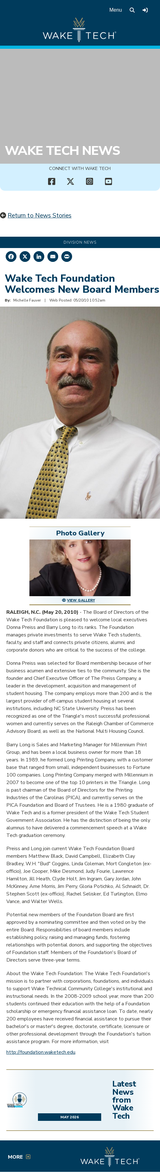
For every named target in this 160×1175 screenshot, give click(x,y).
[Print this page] (66, 256)
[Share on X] (25, 256)
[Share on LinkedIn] (39, 256)
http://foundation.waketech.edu (40, 1052)
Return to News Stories (39, 216)
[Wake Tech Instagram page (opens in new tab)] (89, 182)
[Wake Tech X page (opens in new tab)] (70, 182)
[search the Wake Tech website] (132, 10)
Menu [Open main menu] (115, 10)
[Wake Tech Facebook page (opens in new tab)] (51, 182)
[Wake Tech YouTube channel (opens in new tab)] (108, 182)
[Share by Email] (52, 256)
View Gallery (81, 600)
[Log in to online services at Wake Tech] (145, 10)
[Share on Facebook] (11, 256)
